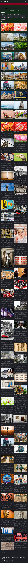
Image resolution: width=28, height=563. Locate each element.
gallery (7, 14)
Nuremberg (2, 318)
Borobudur (2, 360)
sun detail (13, 17)
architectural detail (13, 14)
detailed (8, 17)
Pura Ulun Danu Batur (17, 395)
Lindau (15, 485)
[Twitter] (10, 561)
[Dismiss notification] (27, 3)
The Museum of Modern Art (4, 210)
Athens (2, 464)
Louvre (2, 502)
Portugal (2, 536)
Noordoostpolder (3, 132)
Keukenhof (15, 132)
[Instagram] (12, 561)
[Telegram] (4, 561)
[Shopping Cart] (23, 1)
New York (15, 176)
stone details (3, 19)
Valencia (2, 519)
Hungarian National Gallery (21, 17)
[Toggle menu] (26, 1)
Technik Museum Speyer (17, 330)
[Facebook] (7, 561)
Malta (15, 424)
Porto (15, 454)
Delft (1, 192)
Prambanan (15, 195)
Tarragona (15, 473)
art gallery (20, 14)
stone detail (3, 17)
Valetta (2, 280)
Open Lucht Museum (3, 148)
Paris (1, 484)
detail (2, 14)
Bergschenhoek (3, 378)
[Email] (2, 561)
